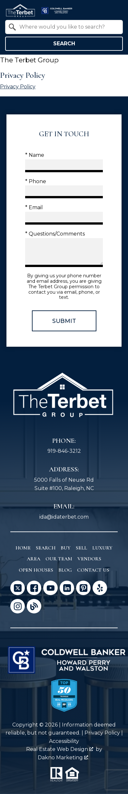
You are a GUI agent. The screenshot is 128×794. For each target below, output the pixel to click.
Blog (65, 570)
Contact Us (93, 570)
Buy (66, 548)
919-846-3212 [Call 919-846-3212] (64, 451)
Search (64, 43)
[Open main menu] (115, 10)
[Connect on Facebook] (34, 588)
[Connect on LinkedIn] (67, 588)
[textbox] (68, 27)
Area (33, 559)
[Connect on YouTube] (50, 588)
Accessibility (64, 741)
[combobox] (64, 27)
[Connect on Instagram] (17, 606)
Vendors (89, 559)
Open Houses (36, 570)
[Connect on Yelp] (100, 588)
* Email (34, 207)
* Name (34, 155)
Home (23, 548)
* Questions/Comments (55, 234)
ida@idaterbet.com (64, 517)
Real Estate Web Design (59, 749)
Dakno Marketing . (63, 757)
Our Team (58, 559)
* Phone (35, 181)
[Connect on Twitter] (17, 588)
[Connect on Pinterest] (83, 588)
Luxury (102, 548)
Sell (81, 548)
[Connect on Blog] (34, 606)
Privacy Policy (17, 87)
